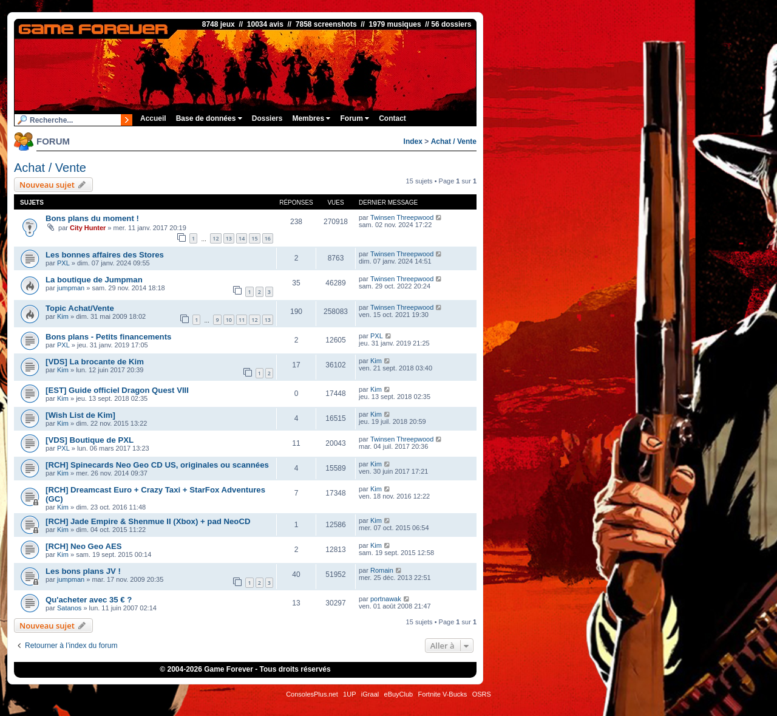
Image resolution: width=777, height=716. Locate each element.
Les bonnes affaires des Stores (105, 254)
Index (413, 141)
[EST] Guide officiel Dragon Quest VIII (117, 390)
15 (254, 238)
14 (242, 238)
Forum (354, 118)
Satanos (69, 608)
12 (215, 238)
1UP (349, 694)
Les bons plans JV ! (83, 571)
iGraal (370, 694)
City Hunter (88, 227)
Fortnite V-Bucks (442, 694)
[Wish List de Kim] (80, 415)
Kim (63, 316)
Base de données (209, 118)
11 (242, 320)
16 (268, 238)
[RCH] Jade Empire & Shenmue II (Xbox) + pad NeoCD (148, 521)
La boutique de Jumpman (94, 279)
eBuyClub (398, 694)
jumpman (70, 288)
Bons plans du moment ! (92, 218)
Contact (392, 118)
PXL (63, 263)
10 (229, 320)
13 (229, 238)
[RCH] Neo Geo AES (84, 546)
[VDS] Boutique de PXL (90, 440)
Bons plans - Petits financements (108, 336)
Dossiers (267, 118)
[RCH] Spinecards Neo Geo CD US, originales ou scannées (157, 464)
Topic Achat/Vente (80, 308)
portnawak (385, 598)
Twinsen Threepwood (401, 217)
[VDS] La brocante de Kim (95, 361)
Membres (311, 118)
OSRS (481, 694)
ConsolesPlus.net (312, 694)
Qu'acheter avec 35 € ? (89, 599)
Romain (381, 570)
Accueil (153, 118)
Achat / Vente (454, 141)
